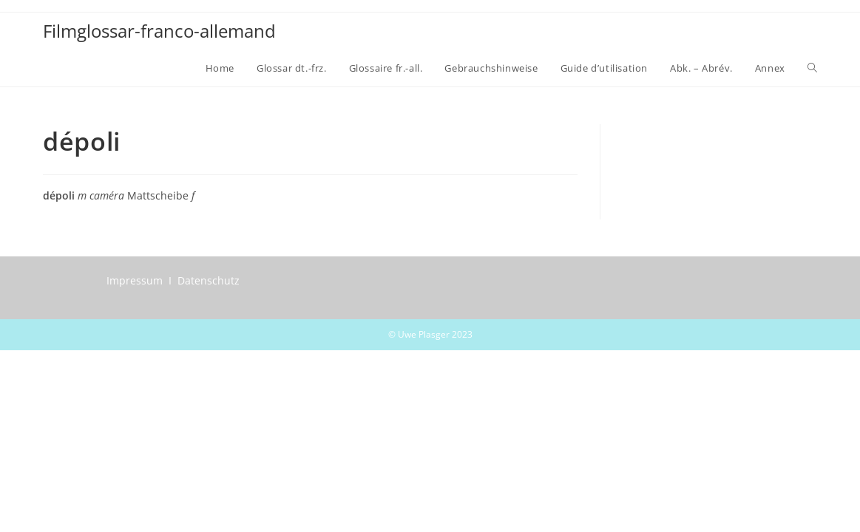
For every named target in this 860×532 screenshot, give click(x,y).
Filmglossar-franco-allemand (159, 30)
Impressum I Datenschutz (173, 280)
